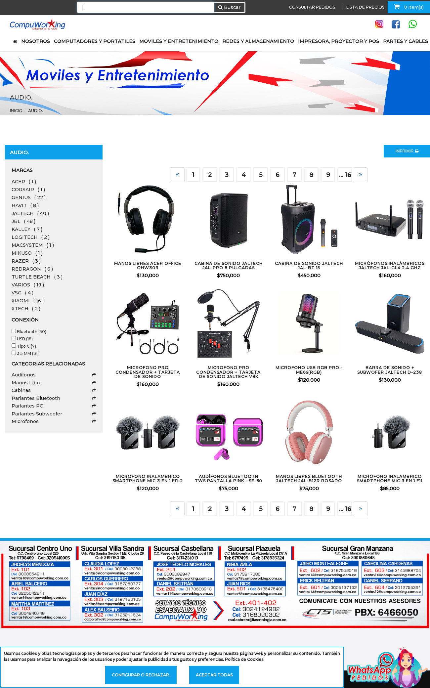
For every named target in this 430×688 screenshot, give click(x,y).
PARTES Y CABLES (405, 41)
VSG (22, 293)
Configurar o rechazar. (141, 674)
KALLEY (27, 229)
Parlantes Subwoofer (54, 413)
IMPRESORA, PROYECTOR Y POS (338, 41)
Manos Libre (54, 382)
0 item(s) (409, 7)
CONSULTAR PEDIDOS (312, 7)
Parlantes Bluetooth (54, 398)
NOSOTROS (35, 41)
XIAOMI (28, 301)
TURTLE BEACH (37, 277)
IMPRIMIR (406, 151)
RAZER (26, 261)
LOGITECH (31, 237)
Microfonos (54, 421)
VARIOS (28, 285)
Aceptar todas (214, 674)
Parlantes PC (54, 405)
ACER (24, 182)
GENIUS (29, 197)
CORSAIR (28, 190)
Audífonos (54, 374)
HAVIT (25, 205)
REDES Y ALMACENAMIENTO (258, 41)
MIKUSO (27, 253)
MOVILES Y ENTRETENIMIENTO (178, 41)
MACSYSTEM (33, 245)
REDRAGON (32, 269)
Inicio (16, 110)
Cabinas (54, 390)
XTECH (26, 309)
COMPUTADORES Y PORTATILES (94, 41)
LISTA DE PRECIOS (365, 7)
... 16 (345, 175)
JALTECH (30, 213)
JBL (23, 221)
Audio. (35, 110)
